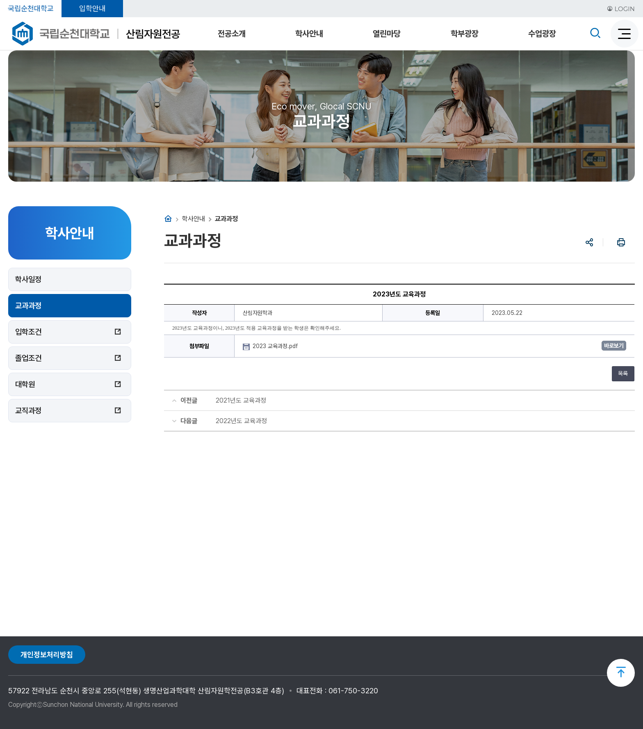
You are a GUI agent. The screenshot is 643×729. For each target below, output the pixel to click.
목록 (623, 373)
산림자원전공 (153, 33)
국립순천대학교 (31, 8)
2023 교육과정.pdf (276, 346)
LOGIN (621, 9)
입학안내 (92, 8)
